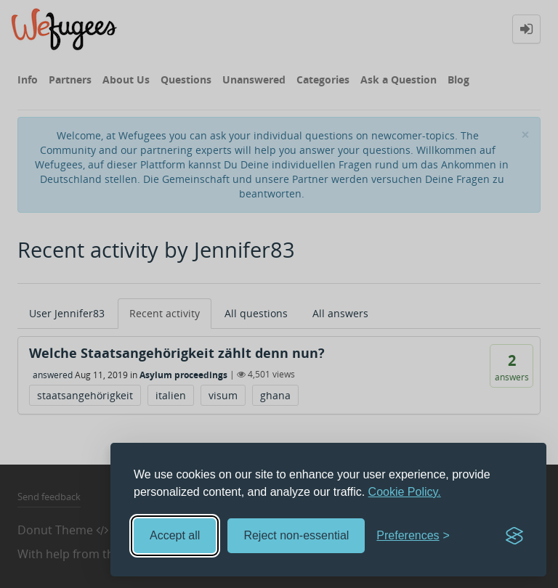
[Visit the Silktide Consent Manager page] (514, 535)
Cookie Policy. (404, 492)
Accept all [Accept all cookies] (175, 535)
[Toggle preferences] (413, 536)
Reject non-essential (296, 535)
